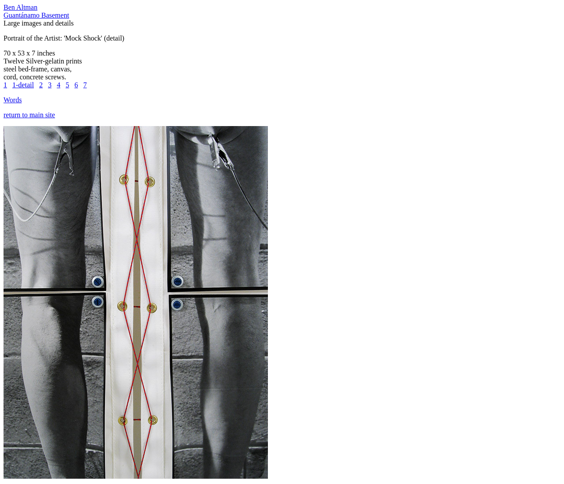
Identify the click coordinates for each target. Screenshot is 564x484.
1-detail (23, 85)
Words (13, 100)
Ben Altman (20, 7)
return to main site (29, 115)
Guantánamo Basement (36, 15)
